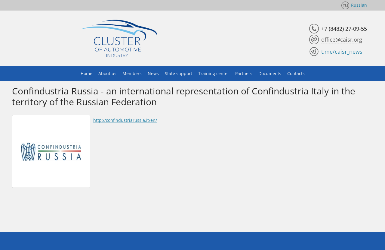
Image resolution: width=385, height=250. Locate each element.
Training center (213, 73)
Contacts (296, 73)
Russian (359, 5)
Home (86, 73)
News (153, 73)
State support (178, 73)
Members (132, 73)
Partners (243, 73)
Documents (269, 73)
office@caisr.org (341, 39)
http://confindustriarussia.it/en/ (125, 120)
